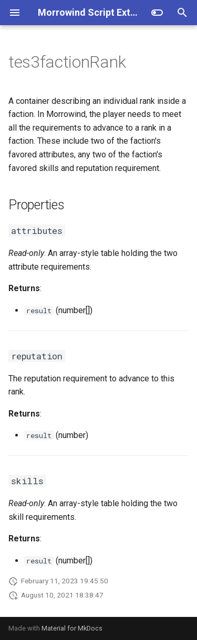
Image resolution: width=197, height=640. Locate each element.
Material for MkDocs (72, 628)
